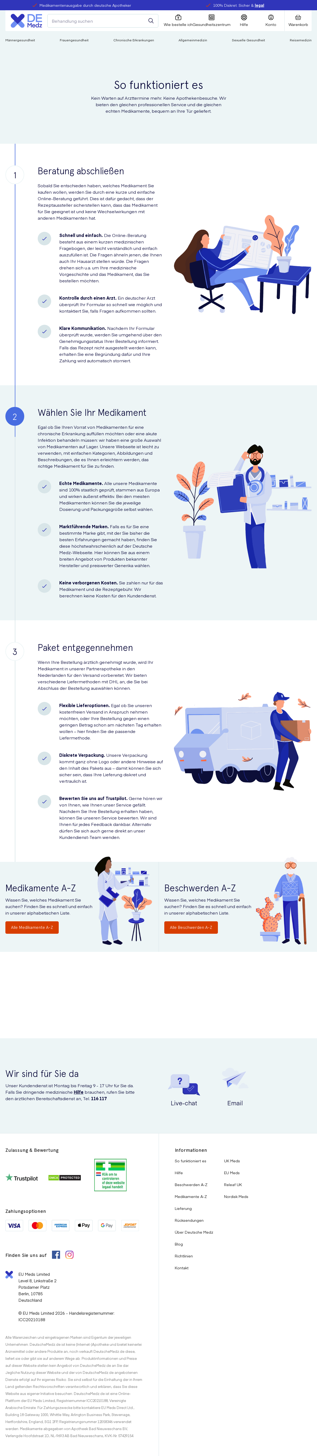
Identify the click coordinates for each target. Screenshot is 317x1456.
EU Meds (232, 1172)
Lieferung (183, 1208)
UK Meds (232, 1161)
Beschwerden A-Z (191, 1184)
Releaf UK (233, 1184)
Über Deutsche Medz (194, 1232)
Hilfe (78, 1092)
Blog (179, 1244)
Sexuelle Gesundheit (248, 40)
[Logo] (26, 21)
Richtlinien (184, 1256)
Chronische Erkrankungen (133, 40)
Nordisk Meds (236, 1196)
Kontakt (182, 1268)
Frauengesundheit (74, 40)
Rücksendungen (189, 1220)
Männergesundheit (20, 40)
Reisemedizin (301, 40)
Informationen (191, 1150)
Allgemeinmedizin (193, 40)
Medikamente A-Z (191, 1196)
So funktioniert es (190, 1161)
